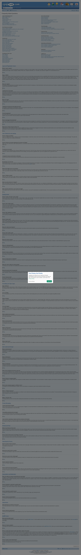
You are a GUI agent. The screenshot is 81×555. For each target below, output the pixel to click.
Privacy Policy (31, 278)
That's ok (49, 281)
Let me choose (32, 281)
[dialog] (40, 277)
